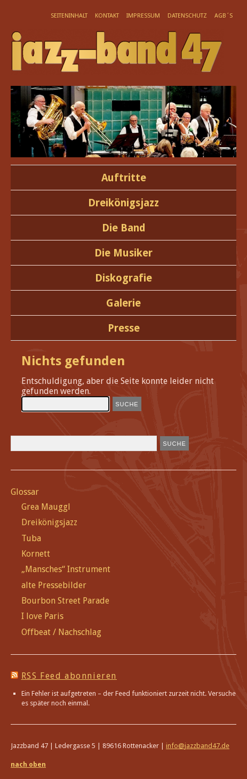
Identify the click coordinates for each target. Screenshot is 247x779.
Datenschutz (187, 15)
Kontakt (107, 15)
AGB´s (223, 15)
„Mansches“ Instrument (65, 569)
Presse (124, 328)
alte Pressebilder (53, 585)
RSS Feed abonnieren (69, 676)
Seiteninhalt (69, 15)
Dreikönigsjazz (123, 203)
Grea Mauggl (45, 507)
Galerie (123, 303)
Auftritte (123, 178)
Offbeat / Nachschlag (61, 632)
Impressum (143, 15)
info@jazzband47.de (197, 746)
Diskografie (123, 278)
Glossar (25, 492)
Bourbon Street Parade (65, 601)
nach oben (28, 764)
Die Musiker (123, 253)
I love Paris (42, 616)
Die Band (124, 228)
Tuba (31, 538)
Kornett (35, 554)
